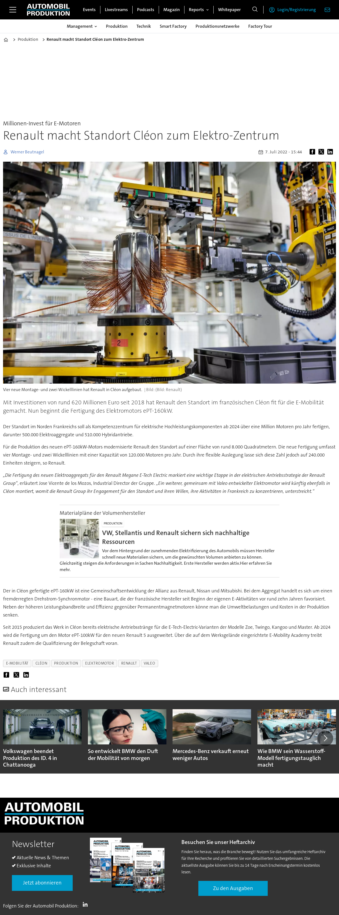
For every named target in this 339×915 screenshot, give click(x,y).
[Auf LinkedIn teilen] (331, 152)
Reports (196, 9)
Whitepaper (229, 9)
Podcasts (145, 9)
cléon (41, 663)
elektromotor (99, 663)
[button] (325, 738)
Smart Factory (173, 26)
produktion (66, 663)
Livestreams (116, 9)
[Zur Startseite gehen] (48, 9)
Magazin (171, 9)
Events (89, 9)
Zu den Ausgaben (233, 888)
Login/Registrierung (296, 9)
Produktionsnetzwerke (217, 26)
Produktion (117, 26)
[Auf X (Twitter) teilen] (322, 152)
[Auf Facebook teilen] (313, 152)
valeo (149, 663)
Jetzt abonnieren (42, 882)
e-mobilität (17, 663)
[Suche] (254, 9)
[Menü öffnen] (12, 10)
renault (129, 663)
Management (80, 26)
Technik (143, 26)
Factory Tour (260, 26)
